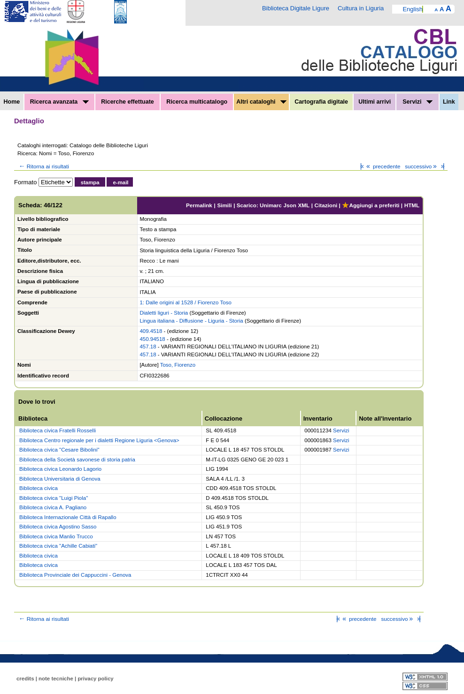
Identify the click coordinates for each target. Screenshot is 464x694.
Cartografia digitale (321, 101)
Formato (25, 182)
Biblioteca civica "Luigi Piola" (53, 498)
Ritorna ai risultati (43, 166)
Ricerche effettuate (127, 101)
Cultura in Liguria (361, 8)
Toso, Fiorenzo (177, 365)
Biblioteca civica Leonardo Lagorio (60, 469)
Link (449, 101)
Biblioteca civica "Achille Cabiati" (58, 546)
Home (12, 101)
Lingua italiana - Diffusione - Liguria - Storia (191, 321)
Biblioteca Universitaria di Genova (60, 479)
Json (290, 205)
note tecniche (56, 678)
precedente (382, 166)
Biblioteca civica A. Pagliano (52, 507)
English (412, 9)
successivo (421, 166)
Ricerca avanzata (59, 101)
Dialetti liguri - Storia (163, 313)
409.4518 (150, 331)
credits (25, 678)
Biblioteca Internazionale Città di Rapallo (67, 517)
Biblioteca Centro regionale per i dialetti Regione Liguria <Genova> (99, 440)
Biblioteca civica (38, 488)
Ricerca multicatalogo (196, 101)
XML (303, 205)
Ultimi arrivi (374, 101)
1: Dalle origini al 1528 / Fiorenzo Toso (185, 302)
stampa (90, 182)
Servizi (417, 101)
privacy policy (95, 678)
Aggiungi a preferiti (370, 205)
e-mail (120, 182)
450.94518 (152, 339)
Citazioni (326, 205)
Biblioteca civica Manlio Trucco (56, 536)
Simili (224, 205)
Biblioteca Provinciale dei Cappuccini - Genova (75, 575)
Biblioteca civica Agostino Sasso (57, 526)
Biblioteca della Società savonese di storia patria (77, 459)
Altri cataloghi (261, 101)
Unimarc (271, 205)
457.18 (147, 346)
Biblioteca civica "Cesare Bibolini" (59, 450)
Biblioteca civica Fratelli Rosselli (57, 430)
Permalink (199, 205)
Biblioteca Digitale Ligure (295, 8)
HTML (411, 205)
